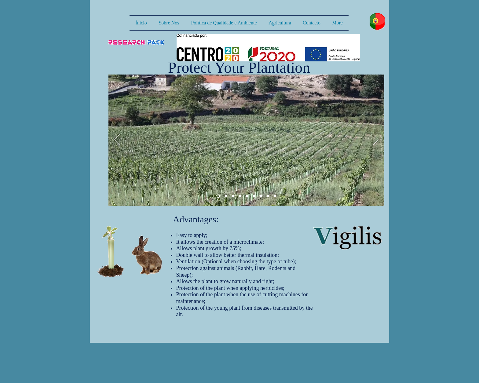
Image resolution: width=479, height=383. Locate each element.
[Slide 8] (240, 196)
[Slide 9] (247, 196)
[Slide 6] (268, 196)
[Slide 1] (218, 196)
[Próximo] (375, 140)
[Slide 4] (254, 196)
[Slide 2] (226, 196)
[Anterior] (117, 140)
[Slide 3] (233, 196)
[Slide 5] (261, 196)
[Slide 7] (275, 196)
